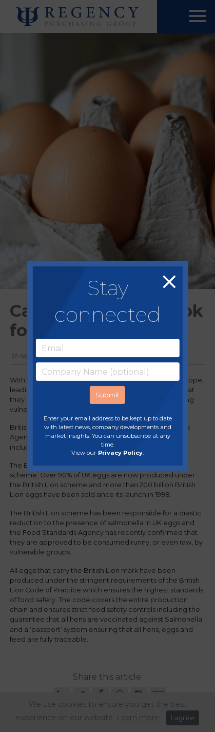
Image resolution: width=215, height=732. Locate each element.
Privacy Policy (120, 452)
